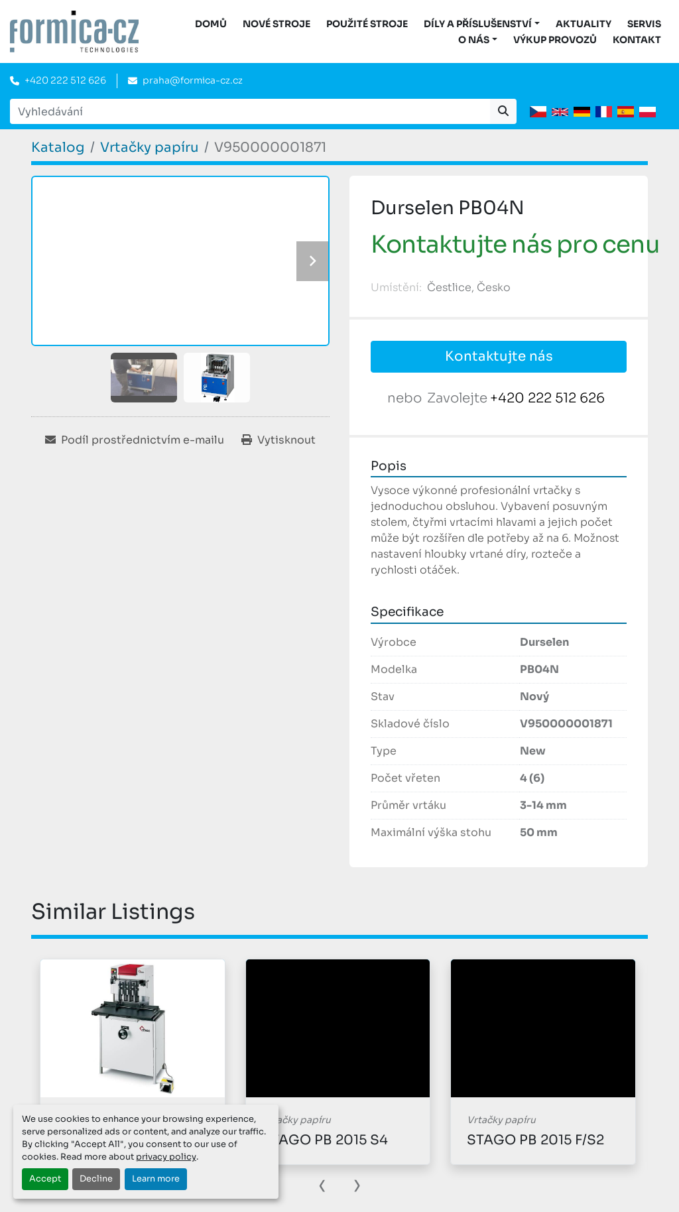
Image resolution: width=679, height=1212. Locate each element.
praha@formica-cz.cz (193, 80)
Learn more (156, 1179)
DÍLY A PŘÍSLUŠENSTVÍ (478, 24)
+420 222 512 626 (65, 80)
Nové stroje (276, 24)
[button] (482, 24)
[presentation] (322, 1184)
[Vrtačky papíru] (149, 147)
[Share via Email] (134, 440)
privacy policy (166, 1157)
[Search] (250, 111)
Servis (644, 24)
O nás (473, 40)
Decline (96, 1179)
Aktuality (583, 24)
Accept (45, 1179)
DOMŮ (211, 24)
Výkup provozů (555, 40)
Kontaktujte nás (499, 356)
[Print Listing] (278, 440)
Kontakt (637, 40)
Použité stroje (367, 24)
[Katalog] (58, 147)
